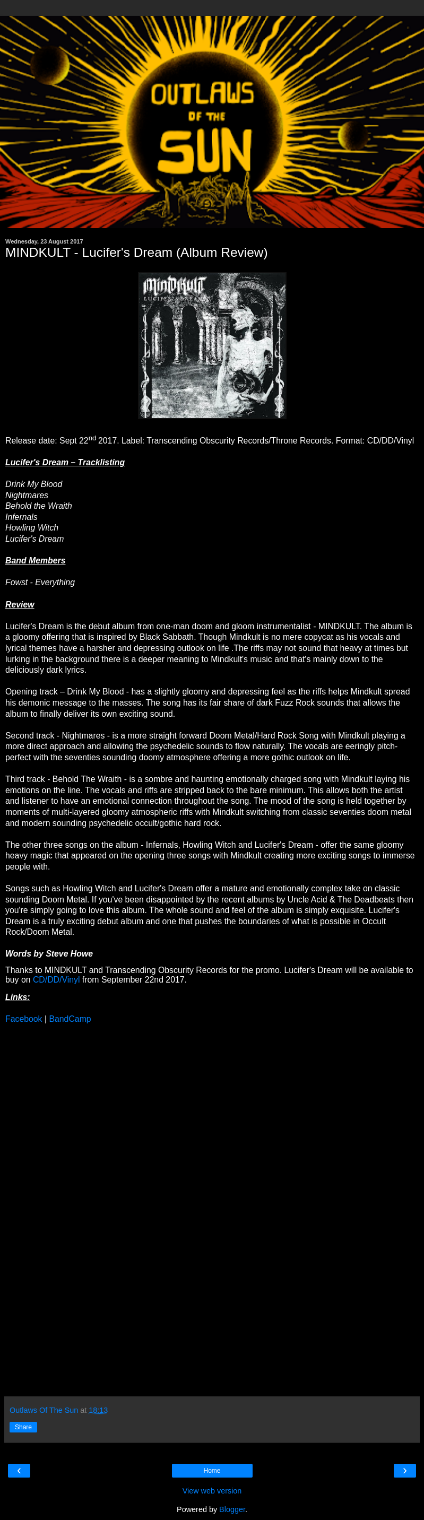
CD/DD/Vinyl (56, 979)
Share (23, 1427)
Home (211, 1470)
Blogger (232, 1509)
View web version (212, 1491)
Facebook (23, 1018)
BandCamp (70, 1018)
